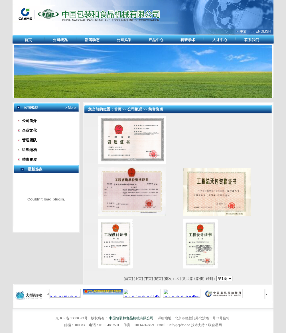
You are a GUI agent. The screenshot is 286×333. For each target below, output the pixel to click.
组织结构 (29, 150)
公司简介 (29, 121)
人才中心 (219, 40)
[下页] (148, 279)
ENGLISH (263, 31)
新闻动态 (92, 40)
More (71, 108)
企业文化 (29, 130)
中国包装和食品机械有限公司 (131, 318)
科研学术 (187, 40)
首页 (28, 40)
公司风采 (124, 40)
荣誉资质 (29, 159)
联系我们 (251, 40)
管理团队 (29, 140)
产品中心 (156, 40)
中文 (243, 31)
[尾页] (158, 279)
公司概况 (60, 40)
